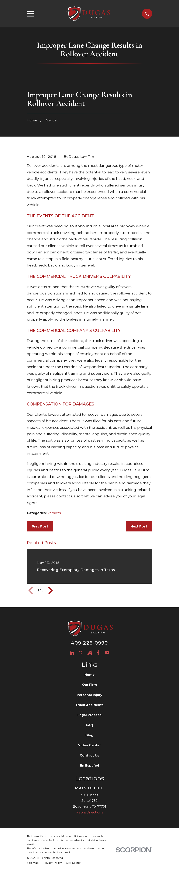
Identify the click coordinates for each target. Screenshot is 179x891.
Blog (89, 765)
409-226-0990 (89, 673)
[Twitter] (80, 682)
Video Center (89, 775)
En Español (89, 796)
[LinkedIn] (72, 682)
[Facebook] (98, 682)
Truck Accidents (89, 735)
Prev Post (40, 556)
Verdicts (54, 543)
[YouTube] (107, 682)
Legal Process (89, 745)
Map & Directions (89, 842)
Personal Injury (89, 725)
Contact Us (89, 785)
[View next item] (50, 620)
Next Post (138, 556)
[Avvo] (89, 682)
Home (89, 705)
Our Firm (89, 715)
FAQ (89, 755)
